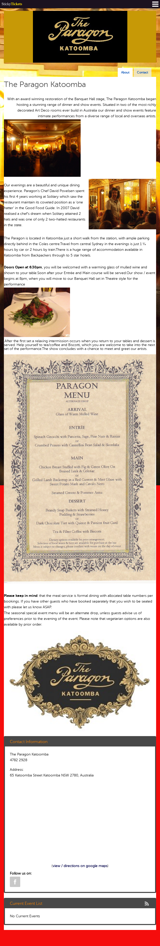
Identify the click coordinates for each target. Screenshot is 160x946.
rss (147, 903)
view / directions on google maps (80, 866)
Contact (142, 72)
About (125, 72)
